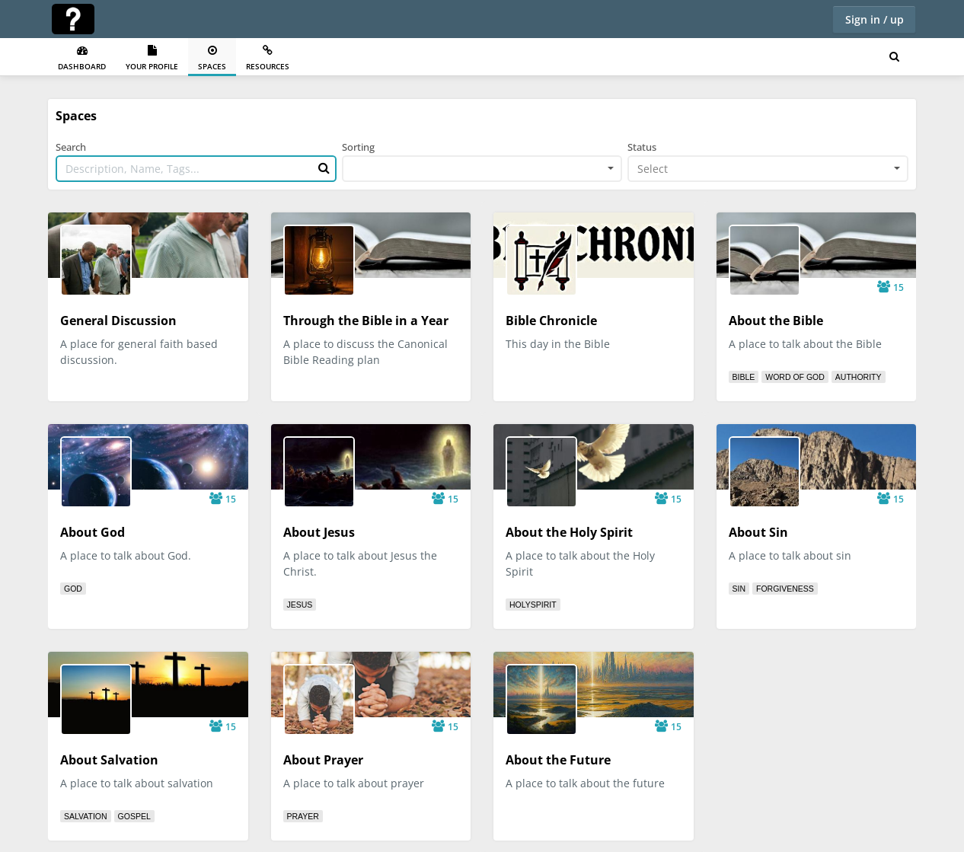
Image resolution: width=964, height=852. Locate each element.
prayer (303, 816)
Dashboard (82, 58)
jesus (300, 604)
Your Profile (152, 58)
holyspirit (533, 604)
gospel (134, 816)
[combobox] (482, 169)
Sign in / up (874, 19)
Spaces (212, 58)
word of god (795, 376)
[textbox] (763, 169)
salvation (85, 816)
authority (858, 376)
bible (744, 376)
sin (739, 588)
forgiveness (785, 588)
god (73, 588)
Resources (267, 58)
